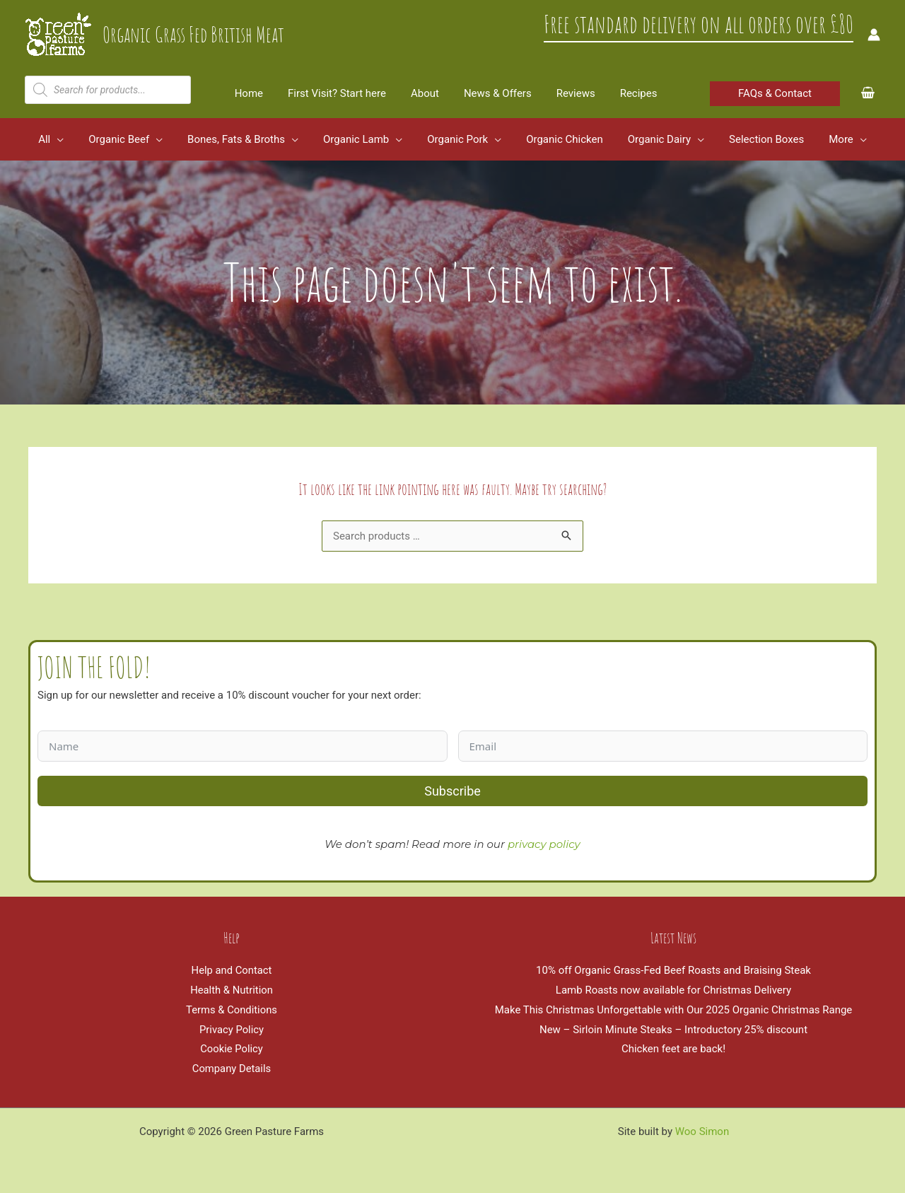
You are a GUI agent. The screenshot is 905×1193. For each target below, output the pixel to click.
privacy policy (544, 844)
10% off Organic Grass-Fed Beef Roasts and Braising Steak (673, 970)
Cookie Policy (232, 1048)
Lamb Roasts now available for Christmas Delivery (673, 990)
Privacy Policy (231, 1029)
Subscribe (452, 791)
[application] (71, 139)
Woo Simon (702, 1131)
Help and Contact (232, 970)
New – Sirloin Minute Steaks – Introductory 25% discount (673, 1029)
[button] (774, 93)
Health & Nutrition (231, 990)
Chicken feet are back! (673, 1048)
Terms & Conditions (231, 1009)
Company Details (232, 1068)
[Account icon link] (874, 34)
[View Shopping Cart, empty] (868, 94)
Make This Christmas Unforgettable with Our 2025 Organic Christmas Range (674, 1009)
